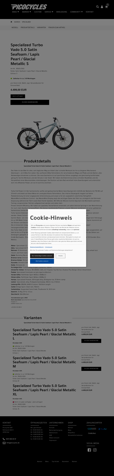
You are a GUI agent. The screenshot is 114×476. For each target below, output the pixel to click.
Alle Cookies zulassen (42, 261)
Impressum (48, 247)
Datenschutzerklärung (37, 247)
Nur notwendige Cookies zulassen (42, 256)
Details (60, 256)
